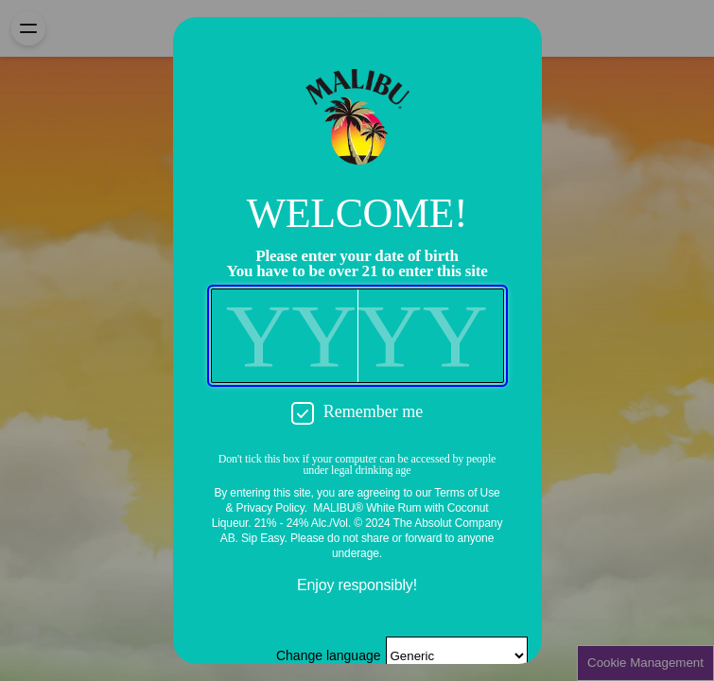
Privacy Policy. (271, 508)
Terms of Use (466, 492)
